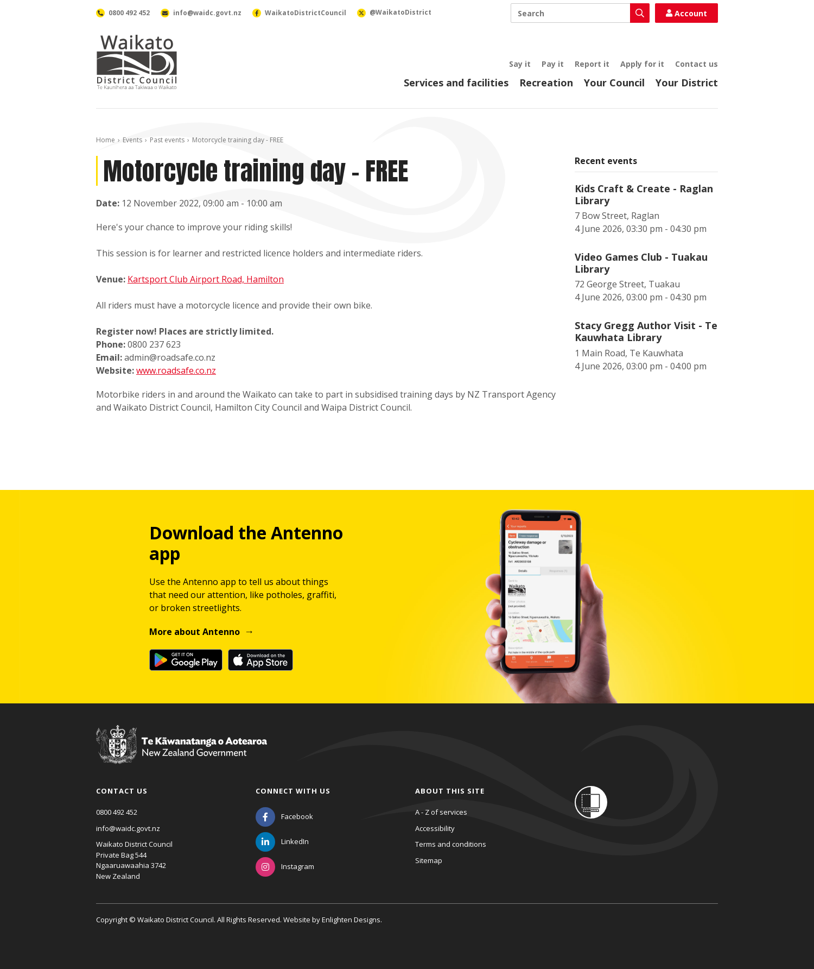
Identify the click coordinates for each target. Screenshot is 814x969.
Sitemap (428, 860)
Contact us (696, 64)
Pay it (553, 64)
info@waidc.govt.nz (128, 828)
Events (132, 139)
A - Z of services (441, 812)
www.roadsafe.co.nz (176, 370)
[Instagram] (285, 866)
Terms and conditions (450, 844)
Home (105, 139)
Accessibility (435, 828)
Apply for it (642, 64)
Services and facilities (456, 82)
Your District (687, 82)
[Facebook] (284, 816)
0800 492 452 (116, 812)
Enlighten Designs (351, 919)
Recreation (546, 82)
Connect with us (293, 791)
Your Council (614, 82)
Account (686, 13)
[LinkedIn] (282, 841)
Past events (167, 139)
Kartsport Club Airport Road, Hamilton (206, 279)
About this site (450, 791)
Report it (592, 64)
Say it (520, 64)
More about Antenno (194, 632)
